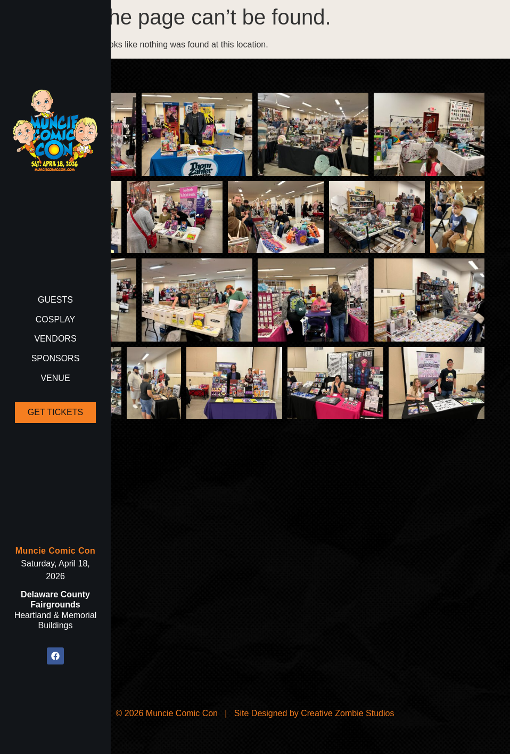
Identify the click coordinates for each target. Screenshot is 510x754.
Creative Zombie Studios (347, 713)
